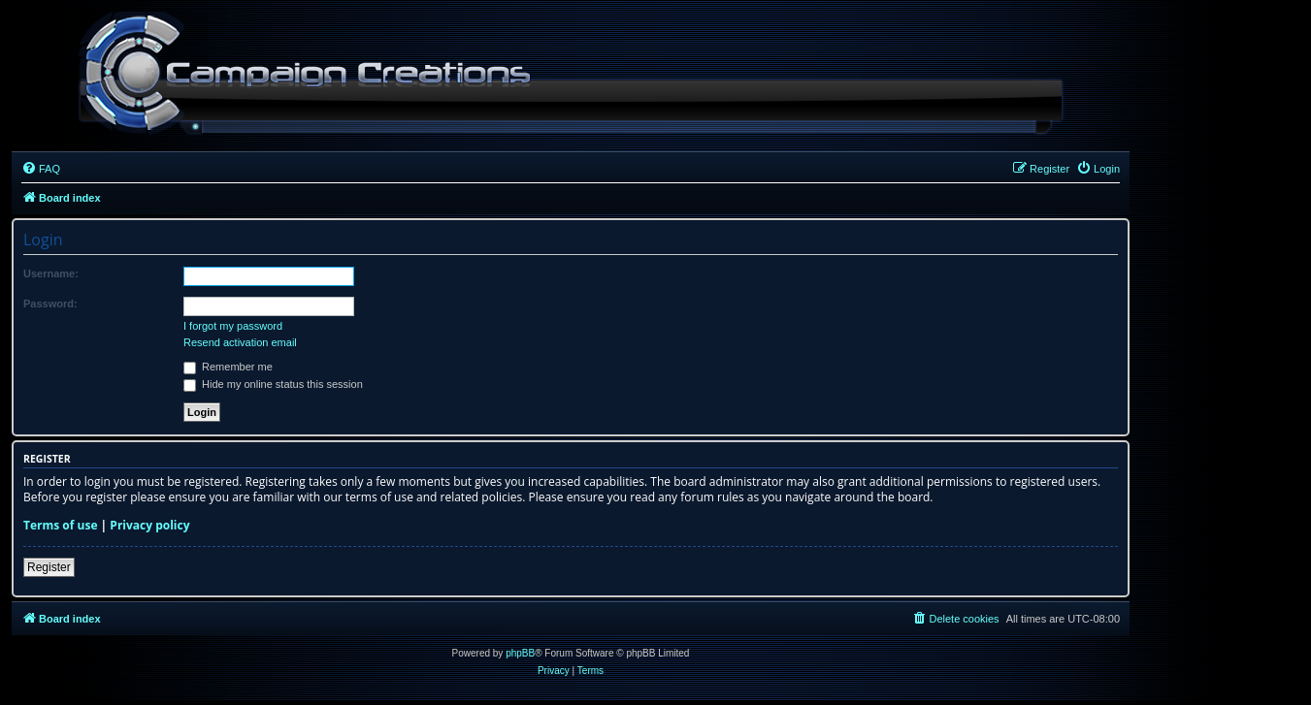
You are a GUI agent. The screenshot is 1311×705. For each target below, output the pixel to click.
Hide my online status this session (273, 384)
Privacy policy (149, 525)
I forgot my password (232, 326)
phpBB (520, 653)
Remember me (228, 366)
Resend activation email (240, 342)
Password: (50, 303)
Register (49, 567)
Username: (51, 273)
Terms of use (60, 525)
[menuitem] (40, 168)
